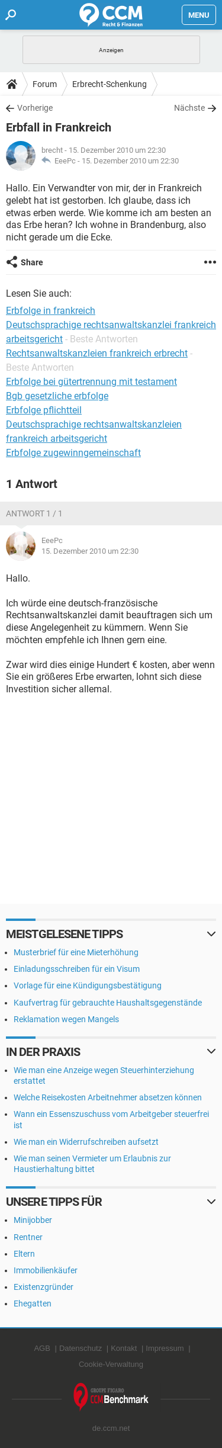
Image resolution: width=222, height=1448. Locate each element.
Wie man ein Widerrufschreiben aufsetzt (86, 1142)
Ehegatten (33, 1303)
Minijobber (33, 1220)
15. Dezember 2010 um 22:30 (130, 160)
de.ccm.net (111, 1428)
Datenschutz (80, 1348)
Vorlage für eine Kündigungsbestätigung (88, 985)
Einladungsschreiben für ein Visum (77, 969)
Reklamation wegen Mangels (66, 1019)
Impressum (165, 1348)
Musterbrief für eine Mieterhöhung (76, 952)
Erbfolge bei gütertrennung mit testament (91, 381)
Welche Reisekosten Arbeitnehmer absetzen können (108, 1097)
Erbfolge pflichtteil (44, 410)
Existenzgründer (43, 1287)
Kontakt (124, 1348)
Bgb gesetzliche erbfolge (57, 396)
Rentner (28, 1237)
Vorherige (35, 108)
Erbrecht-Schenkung (109, 84)
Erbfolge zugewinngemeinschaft (73, 452)
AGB (42, 1348)
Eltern (24, 1253)
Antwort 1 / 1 (34, 513)
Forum (45, 84)
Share (32, 262)
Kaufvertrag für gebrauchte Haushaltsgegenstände (108, 1002)
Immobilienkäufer (46, 1270)
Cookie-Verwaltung (111, 1364)
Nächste (189, 108)
